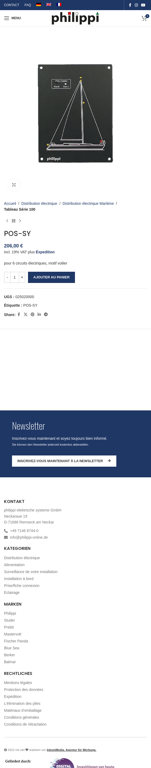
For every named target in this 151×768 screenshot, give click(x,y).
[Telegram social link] (45, 314)
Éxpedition (45, 252)
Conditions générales (21, 717)
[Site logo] (76, 18)
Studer (9, 620)
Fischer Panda (16, 641)
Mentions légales (18, 683)
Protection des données (23, 689)
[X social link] (25, 314)
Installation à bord (19, 579)
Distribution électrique (39, 203)
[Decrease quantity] (7, 277)
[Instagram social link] (136, 5)
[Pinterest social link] (32, 314)
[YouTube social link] (143, 5)
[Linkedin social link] (39, 314)
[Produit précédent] (7, 221)
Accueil (10, 203)
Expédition (12, 696)
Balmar (10, 662)
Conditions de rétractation (25, 724)
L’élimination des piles (22, 703)
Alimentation (14, 565)
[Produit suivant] (20, 221)
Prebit (9, 627)
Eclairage (11, 592)
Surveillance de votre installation (31, 572)
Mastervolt (12, 634)
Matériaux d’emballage (23, 710)
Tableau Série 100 (19, 209)
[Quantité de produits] (15, 277)
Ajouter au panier (51, 277)
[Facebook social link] (130, 5)
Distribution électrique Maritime (88, 203)
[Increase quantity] (22, 277)
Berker (9, 655)
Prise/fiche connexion (21, 585)
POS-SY (30, 305)
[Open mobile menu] (12, 18)
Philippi (10, 613)
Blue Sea (11, 648)
